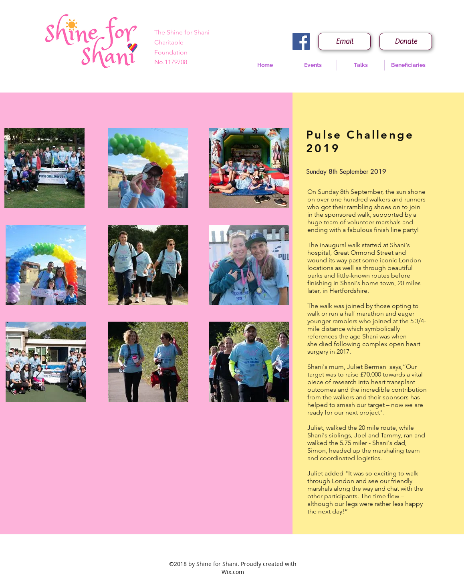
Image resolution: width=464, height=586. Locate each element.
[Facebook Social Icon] (301, 41)
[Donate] (405, 41)
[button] (313, 65)
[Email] (344, 41)
